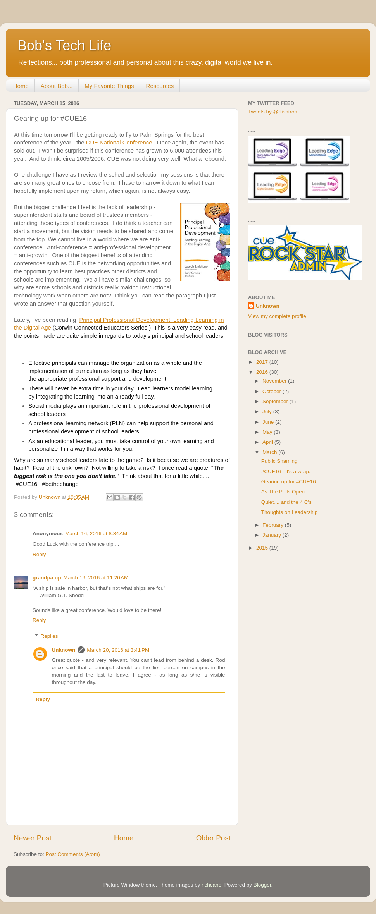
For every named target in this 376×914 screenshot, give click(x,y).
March (270, 452)
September (276, 401)
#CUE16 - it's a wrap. (285, 471)
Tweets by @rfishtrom (273, 112)
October (272, 391)
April (268, 442)
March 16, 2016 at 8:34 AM (96, 533)
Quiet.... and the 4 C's (286, 502)
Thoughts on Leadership (289, 512)
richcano (211, 885)
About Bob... (57, 85)
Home (21, 85)
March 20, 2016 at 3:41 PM (118, 650)
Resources (160, 85)
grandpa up (47, 578)
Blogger (262, 885)
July (267, 411)
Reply (39, 554)
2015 (262, 548)
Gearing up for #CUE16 (288, 481)
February (273, 525)
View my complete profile (277, 316)
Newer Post (33, 838)
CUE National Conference (119, 142)
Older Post (213, 838)
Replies (49, 636)
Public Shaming (279, 461)
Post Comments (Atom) (73, 854)
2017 (262, 362)
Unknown (64, 650)
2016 (262, 372)
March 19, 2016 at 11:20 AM (96, 578)
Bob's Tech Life (64, 45)
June (268, 422)
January (272, 535)
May (268, 432)
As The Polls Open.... (285, 492)
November (275, 381)
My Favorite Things (109, 85)
